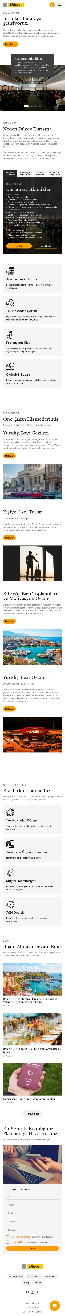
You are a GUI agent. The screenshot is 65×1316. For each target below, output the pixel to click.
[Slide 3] (39, 106)
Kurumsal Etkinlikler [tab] (10, 173)
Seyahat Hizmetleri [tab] (39, 173)
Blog (26, 1282)
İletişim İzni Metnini (18, 1242)
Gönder (32, 1248)
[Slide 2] (35, 106)
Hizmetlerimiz (16, 1276)
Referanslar (50, 1276)
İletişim (18, 246)
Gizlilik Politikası (32, 1307)
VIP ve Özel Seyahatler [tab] (55, 173)
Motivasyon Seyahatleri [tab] (25, 173)
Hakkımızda (33, 1276)
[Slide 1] (31, 106)
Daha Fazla (46, 246)
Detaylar (9, 456)
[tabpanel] (32, 215)
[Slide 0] (26, 106)
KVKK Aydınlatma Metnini (21, 1237)
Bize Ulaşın (10, 44)
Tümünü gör (32, 1113)
